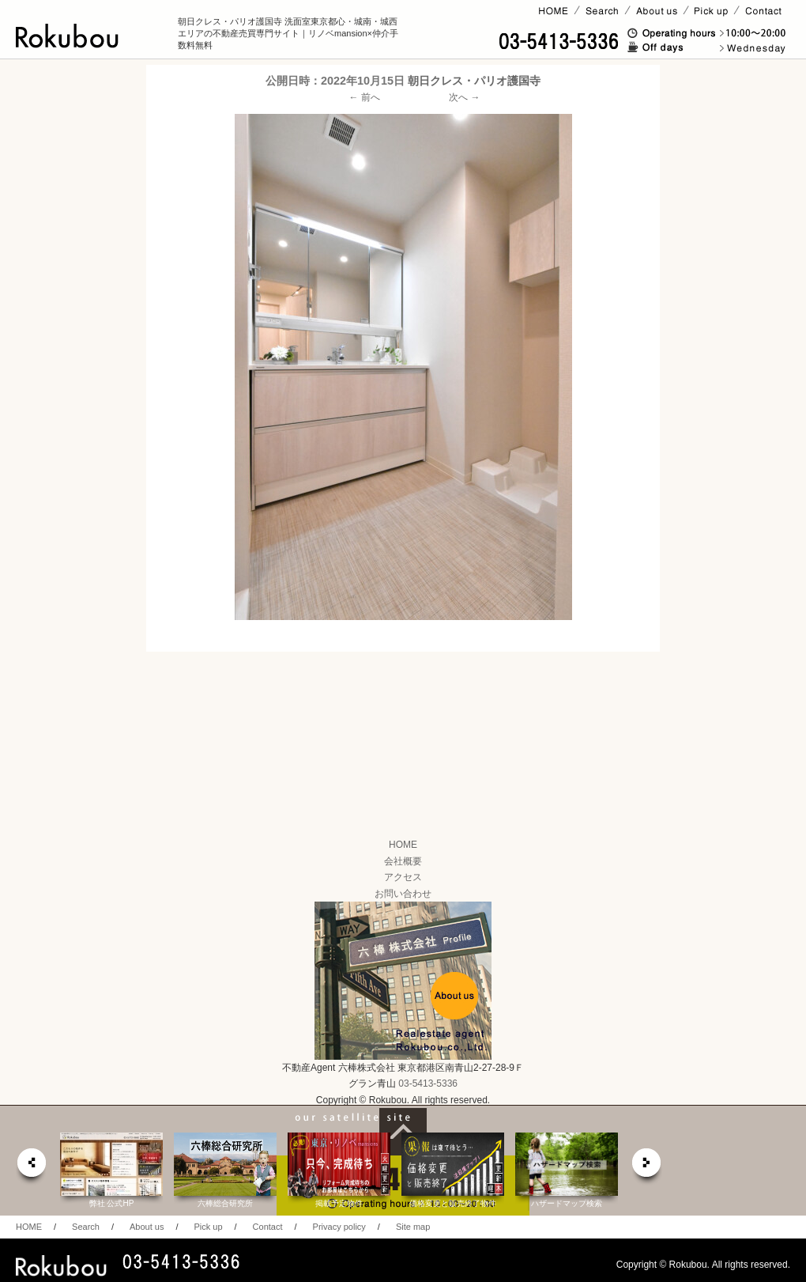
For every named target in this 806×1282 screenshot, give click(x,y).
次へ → (464, 97)
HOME (403, 844)
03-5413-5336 (428, 1083)
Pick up (208, 1226)
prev (31, 1167)
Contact (268, 1226)
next (647, 1167)
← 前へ (364, 97)
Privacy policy (339, 1226)
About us (147, 1226)
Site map (413, 1226)
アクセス (403, 877)
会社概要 (403, 861)
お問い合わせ (403, 893)
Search (86, 1226)
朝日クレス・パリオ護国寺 (474, 80)
